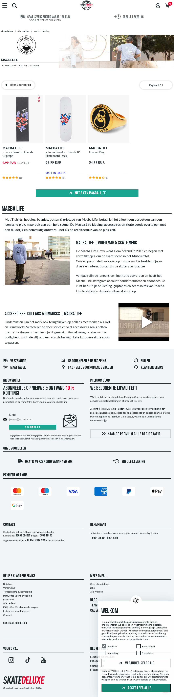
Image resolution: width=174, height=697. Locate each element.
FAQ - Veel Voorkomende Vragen (87, 368)
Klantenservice (149, 368)
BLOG (93, 600)
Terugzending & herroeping (17, 591)
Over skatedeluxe (99, 583)
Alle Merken (96, 591)
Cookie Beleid (97, 666)
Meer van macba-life (87, 193)
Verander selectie (136, 663)
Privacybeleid (97, 661)
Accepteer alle (136, 688)
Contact (7, 615)
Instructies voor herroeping (17, 595)
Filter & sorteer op (17, 85)
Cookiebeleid (141, 679)
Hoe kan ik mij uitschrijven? (62, 438)
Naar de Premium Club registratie (131, 434)
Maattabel (14, 368)
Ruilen (141, 361)
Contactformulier (55, 540)
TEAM (93, 605)
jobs (92, 587)
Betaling (7, 583)
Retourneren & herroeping (83, 361)
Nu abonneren (33, 427)
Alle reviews (9, 603)
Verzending (14, 361)
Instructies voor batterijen (16, 610)
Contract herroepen (15, 623)
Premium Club (100, 381)
